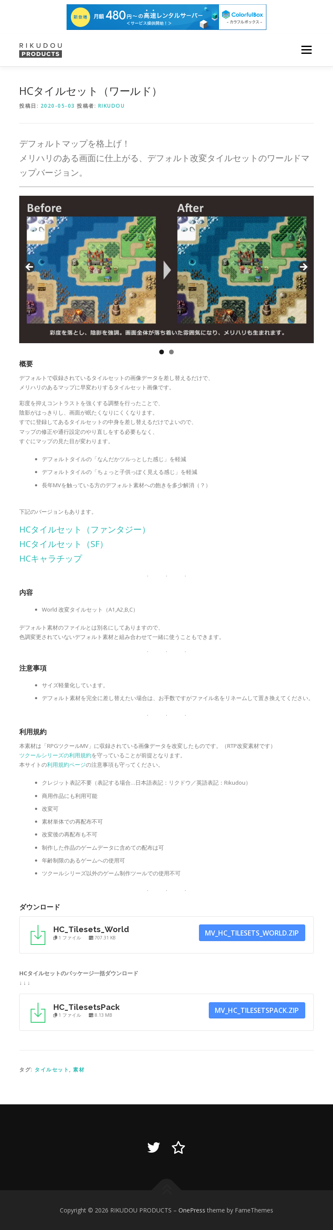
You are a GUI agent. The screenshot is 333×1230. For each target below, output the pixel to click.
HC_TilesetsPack (86, 1007)
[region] (166, 269)
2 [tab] (171, 352)
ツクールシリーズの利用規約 (55, 755)
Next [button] (303, 267)
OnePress (191, 1210)
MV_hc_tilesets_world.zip (252, 933)
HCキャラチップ (50, 558)
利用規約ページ (66, 764)
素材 (79, 1069)
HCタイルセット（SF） (63, 544)
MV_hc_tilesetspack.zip (257, 1010)
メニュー (306, 50)
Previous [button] (29, 267)
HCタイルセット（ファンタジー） (84, 529)
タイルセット (52, 1069)
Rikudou (111, 105)
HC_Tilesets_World (91, 929)
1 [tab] (161, 352)
